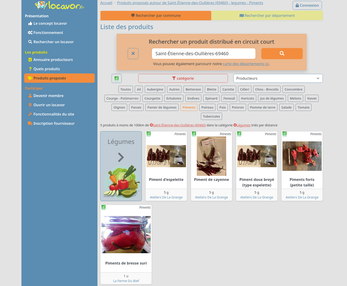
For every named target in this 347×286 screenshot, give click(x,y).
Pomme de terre (263, 107)
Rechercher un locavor (51, 41)
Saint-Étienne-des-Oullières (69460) (178, 125)
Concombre (294, 89)
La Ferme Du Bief (126, 281)
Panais (136, 107)
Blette (211, 89)
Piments (188, 107)
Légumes (241, 125)
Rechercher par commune (156, 15)
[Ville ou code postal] (204, 53)
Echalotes (173, 98)
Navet (312, 98)
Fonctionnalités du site (51, 114)
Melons (295, 98)
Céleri (244, 89)
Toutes (126, 89)
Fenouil (229, 98)
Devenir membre (46, 95)
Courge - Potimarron (122, 98)
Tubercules (211, 116)
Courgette (152, 98)
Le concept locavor (47, 23)
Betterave (193, 89)
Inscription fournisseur (51, 123)
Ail (139, 89)
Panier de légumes (162, 107)
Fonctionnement (45, 32)
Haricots (247, 98)
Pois (222, 107)
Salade (286, 107)
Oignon (119, 107)
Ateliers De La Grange (166, 197)
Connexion (307, 5)
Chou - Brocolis (267, 89)
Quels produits (44, 68)
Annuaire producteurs (50, 59)
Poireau (207, 107)
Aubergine (155, 89)
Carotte (228, 89)
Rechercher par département (267, 15)
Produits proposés (47, 78)
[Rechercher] (282, 53)
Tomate (303, 107)
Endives (193, 98)
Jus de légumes (272, 98)
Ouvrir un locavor (46, 104)
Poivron (238, 107)
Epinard (211, 98)
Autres (174, 89)
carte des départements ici (246, 63)
